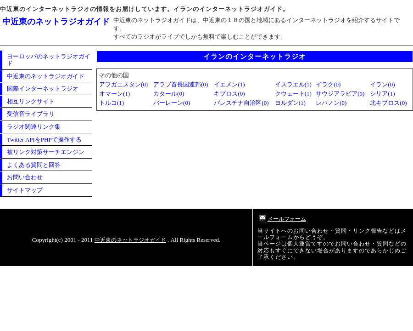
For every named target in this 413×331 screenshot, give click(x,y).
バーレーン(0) (171, 102)
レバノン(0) (331, 102)
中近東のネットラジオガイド (56, 21)
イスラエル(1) (293, 84)
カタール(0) (168, 93)
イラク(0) (328, 84)
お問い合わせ (25, 177)
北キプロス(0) (388, 102)
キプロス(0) (229, 93)
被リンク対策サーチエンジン (45, 151)
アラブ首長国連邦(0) (180, 84)
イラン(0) (382, 84)
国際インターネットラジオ (42, 88)
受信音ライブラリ (31, 113)
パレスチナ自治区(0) (241, 102)
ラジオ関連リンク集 (34, 126)
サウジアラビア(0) (340, 93)
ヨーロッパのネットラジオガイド (48, 60)
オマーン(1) (114, 93)
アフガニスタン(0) (123, 84)
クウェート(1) (293, 93)
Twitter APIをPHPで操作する (44, 139)
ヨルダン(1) (290, 102)
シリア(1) (382, 93)
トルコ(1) (111, 102)
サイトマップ (25, 190)
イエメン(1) (229, 84)
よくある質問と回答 (34, 164)
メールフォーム (281, 219)
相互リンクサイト (31, 101)
